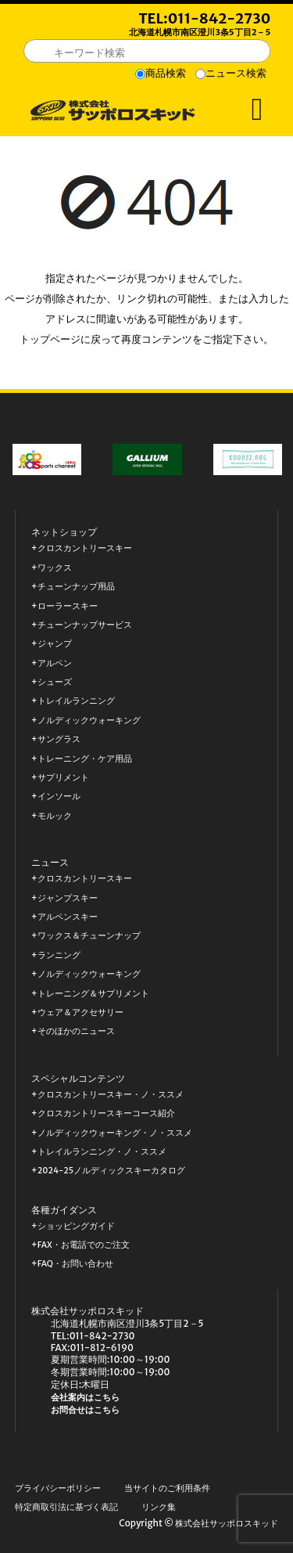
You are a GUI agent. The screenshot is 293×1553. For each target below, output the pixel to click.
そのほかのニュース (76, 1031)
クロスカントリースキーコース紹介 (106, 1113)
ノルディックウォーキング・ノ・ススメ (115, 1133)
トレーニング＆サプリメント (93, 994)
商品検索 (165, 73)
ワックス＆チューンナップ (89, 936)
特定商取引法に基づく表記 (66, 1507)
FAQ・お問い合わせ (75, 1264)
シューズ (55, 682)
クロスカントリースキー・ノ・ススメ (111, 1095)
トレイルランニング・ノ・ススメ (102, 1152)
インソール (59, 796)
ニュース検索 (235, 73)
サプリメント (63, 778)
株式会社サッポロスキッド (226, 1524)
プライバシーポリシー (58, 1488)
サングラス (59, 739)
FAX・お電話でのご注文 (84, 1245)
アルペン (55, 663)
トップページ (50, 339)
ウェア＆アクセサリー (80, 1012)
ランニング (59, 955)
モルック (55, 816)
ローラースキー (68, 606)
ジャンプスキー (68, 898)
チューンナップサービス (85, 625)
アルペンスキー (68, 917)
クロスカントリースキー (85, 548)
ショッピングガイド (76, 1226)
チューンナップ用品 (76, 587)
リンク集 (158, 1507)
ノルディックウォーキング (89, 720)
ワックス (55, 568)
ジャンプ (55, 644)
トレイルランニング (76, 701)
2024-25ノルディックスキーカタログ (111, 1171)
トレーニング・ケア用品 (85, 759)
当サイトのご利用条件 (167, 1488)
